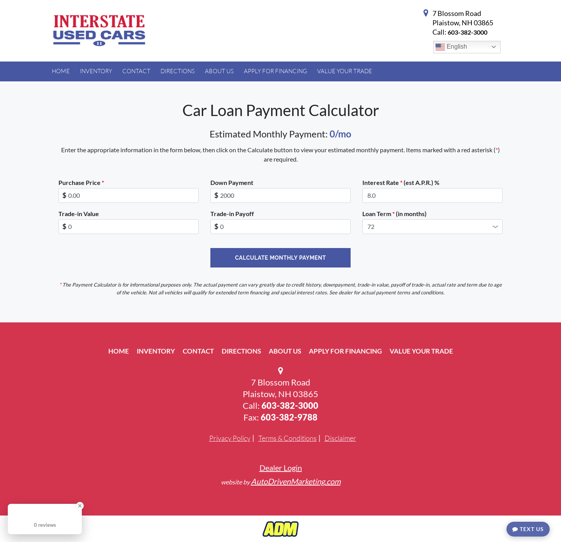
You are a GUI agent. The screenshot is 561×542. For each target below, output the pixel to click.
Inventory (156, 351)
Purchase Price (81, 182)
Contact (198, 351)
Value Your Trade (421, 351)
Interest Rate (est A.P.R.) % (400, 182)
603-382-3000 (467, 32)
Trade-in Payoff (232, 213)
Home (118, 351)
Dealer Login (280, 467)
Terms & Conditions (287, 438)
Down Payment (231, 182)
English (451, 47)
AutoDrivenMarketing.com (295, 481)
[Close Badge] (80, 506)
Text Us (528, 529)
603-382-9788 (289, 417)
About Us (285, 351)
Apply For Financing (345, 351)
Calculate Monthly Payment (280, 258)
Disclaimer (340, 438)
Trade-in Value (78, 213)
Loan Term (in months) (394, 213)
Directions (241, 351)
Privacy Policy (230, 438)
